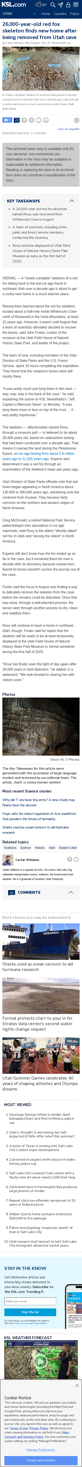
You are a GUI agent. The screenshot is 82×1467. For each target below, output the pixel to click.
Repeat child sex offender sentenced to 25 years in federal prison (42, 1202)
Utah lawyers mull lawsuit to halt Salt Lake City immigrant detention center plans (43, 1243)
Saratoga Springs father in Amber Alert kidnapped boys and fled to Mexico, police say (41, 1118)
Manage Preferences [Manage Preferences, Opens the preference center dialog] (41, 1450)
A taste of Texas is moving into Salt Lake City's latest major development (41, 1148)
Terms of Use (21, 1323)
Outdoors (10, 848)
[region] (41, 1423)
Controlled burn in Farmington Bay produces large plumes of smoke (43, 1189)
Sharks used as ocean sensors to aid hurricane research (37, 967)
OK (77, 1385)
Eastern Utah (68, 848)
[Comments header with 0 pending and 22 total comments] (41, 892)
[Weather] (41, 4)
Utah (52, 848)
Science (25, 848)
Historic (40, 848)
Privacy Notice (39, 1323)
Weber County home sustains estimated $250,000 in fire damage (40, 1216)
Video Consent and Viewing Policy (36, 1435)
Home (45, 13)
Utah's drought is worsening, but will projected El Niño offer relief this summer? (42, 1134)
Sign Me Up (30, 1312)
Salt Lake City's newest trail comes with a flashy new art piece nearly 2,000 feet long (42, 1175)
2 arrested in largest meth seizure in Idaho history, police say (42, 1161)
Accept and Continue (41, 1460)
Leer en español (69, 129)
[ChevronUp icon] (72, 201)
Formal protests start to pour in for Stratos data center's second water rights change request (37, 1023)
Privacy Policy (38, 1428)
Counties (60, 13)
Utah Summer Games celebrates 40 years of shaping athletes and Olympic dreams (40, 1083)
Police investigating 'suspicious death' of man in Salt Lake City (41, 1229)
